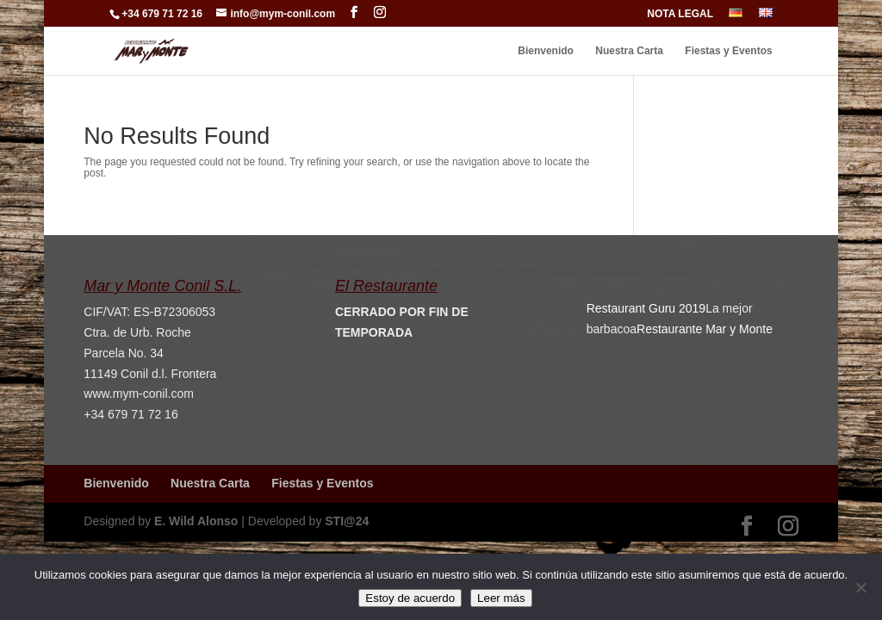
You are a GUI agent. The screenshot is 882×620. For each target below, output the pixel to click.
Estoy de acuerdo (410, 598)
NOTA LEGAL (680, 14)
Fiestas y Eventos (728, 51)
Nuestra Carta (629, 51)
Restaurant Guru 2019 (646, 308)
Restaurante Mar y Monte (705, 329)
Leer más (501, 598)
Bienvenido (546, 51)
